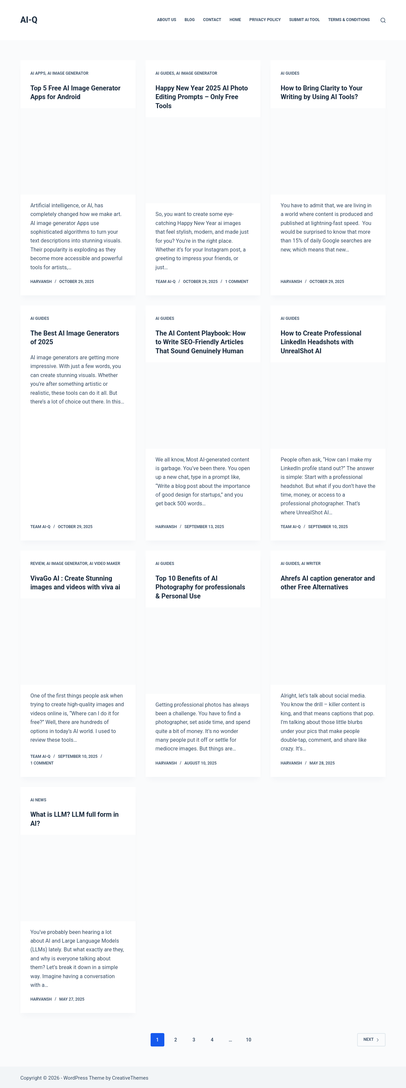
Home (235, 19)
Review (37, 562)
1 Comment (236, 281)
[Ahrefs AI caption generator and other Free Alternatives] (328, 640)
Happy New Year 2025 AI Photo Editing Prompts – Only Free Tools (203, 97)
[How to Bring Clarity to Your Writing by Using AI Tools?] (328, 151)
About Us (166, 19)
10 (248, 1037)
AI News (38, 798)
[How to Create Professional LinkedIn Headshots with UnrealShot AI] (328, 404)
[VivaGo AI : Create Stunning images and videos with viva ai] (78, 640)
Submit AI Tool (304, 19)
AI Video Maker (104, 562)
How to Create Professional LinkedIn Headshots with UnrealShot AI (321, 341)
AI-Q (28, 20)
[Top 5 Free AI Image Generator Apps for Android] (78, 151)
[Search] (383, 20)
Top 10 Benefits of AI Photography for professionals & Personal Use (201, 586)
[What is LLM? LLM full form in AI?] (78, 876)
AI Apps (38, 73)
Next (371, 1037)
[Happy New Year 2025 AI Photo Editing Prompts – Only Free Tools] (203, 160)
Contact (212, 19)
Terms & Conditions (349, 19)
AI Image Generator (68, 73)
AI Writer (311, 562)
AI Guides (165, 73)
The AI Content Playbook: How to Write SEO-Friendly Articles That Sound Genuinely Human (201, 341)
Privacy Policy (265, 19)
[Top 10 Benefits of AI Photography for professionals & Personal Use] (203, 649)
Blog (190, 19)
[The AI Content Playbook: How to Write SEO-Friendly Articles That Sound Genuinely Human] (203, 404)
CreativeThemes (130, 1076)
